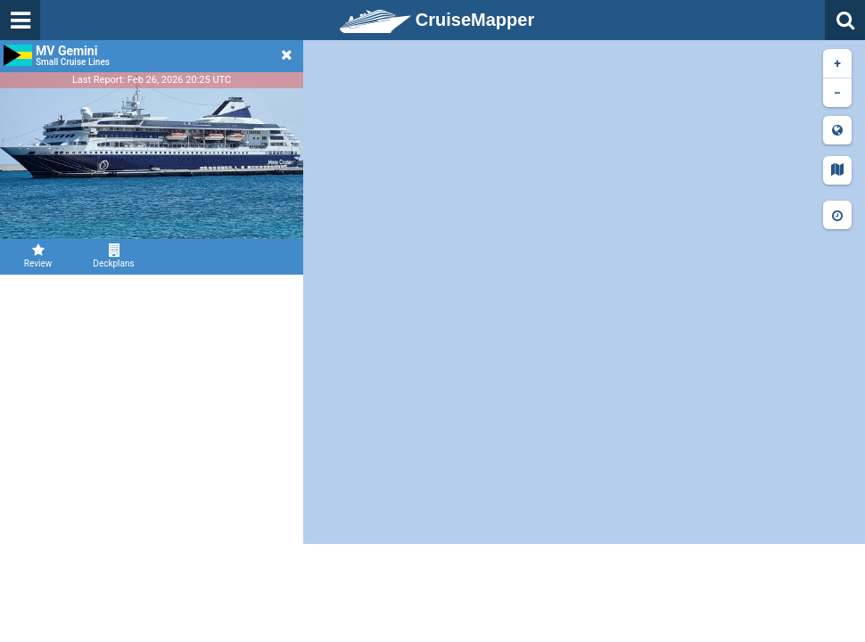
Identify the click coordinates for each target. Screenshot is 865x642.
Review (38, 255)
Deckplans (114, 255)
